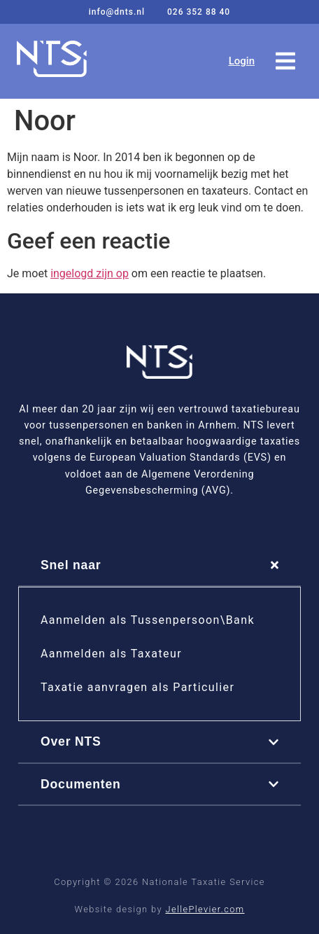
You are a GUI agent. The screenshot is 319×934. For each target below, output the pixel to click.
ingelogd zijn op (89, 273)
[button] (285, 61)
